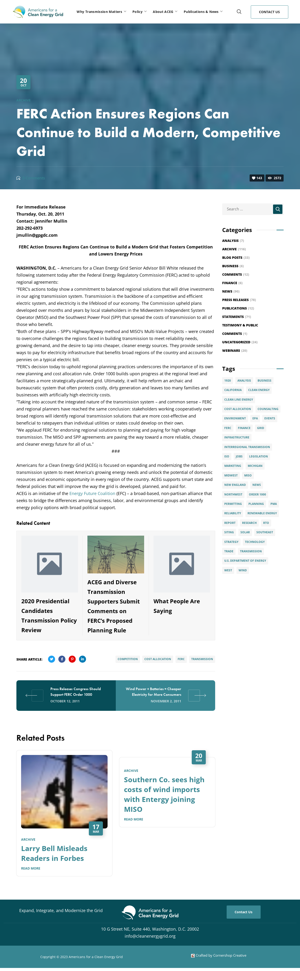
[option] (64, 816)
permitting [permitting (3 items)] (233, 504)
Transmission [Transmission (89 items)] (251, 551)
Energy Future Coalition (92, 493)
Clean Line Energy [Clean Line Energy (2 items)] (238, 400)
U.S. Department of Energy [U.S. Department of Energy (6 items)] (245, 561)
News (231, 291)
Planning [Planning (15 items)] (256, 504)
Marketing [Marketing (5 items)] (232, 466)
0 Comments (33, 178)
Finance (232, 283)
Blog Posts (236, 257)
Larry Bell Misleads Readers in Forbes (54, 853)
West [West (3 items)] (228, 570)
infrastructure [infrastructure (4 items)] (236, 437)
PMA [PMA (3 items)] (273, 504)
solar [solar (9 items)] (245, 532)
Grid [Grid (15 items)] (260, 428)
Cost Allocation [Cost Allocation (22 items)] (237, 409)
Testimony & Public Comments (240, 329)
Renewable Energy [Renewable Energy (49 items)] (262, 513)
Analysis (233, 240)
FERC (181, 659)
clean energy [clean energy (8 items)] (259, 390)
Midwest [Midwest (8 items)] (231, 475)
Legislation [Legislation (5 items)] (258, 456)
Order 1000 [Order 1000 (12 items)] (257, 494)
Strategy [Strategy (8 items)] (231, 542)
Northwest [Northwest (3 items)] (233, 494)
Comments (235, 274)
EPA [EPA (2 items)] (255, 418)
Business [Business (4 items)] (264, 381)
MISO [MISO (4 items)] (248, 475)
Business (233, 266)
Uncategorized (240, 342)
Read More (30, 868)
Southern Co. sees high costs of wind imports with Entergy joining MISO (164, 794)
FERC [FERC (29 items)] (227, 428)
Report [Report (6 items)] (230, 523)
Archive (23, 100)
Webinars (234, 350)
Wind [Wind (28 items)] (243, 570)
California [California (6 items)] (233, 390)
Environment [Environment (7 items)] (235, 418)
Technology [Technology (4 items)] (255, 542)
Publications (238, 308)
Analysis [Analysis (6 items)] (244, 381)
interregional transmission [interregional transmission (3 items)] (247, 447)
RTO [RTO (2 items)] (266, 523)
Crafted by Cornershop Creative (220, 955)
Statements (236, 316)
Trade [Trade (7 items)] (228, 551)
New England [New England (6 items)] (235, 485)
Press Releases (239, 300)
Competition (128, 659)
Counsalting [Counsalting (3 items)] (268, 409)
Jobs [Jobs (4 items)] (239, 456)
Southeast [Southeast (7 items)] (264, 532)
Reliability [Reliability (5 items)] (232, 513)
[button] (239, 11)
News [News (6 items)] (256, 485)
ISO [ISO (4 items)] (226, 456)
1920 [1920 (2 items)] (227, 381)
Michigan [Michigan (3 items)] (255, 466)
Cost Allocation (157, 659)
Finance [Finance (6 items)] (244, 428)
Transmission (202, 659)
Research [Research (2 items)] (249, 523)
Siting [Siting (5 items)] (229, 532)
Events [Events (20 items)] (269, 418)
